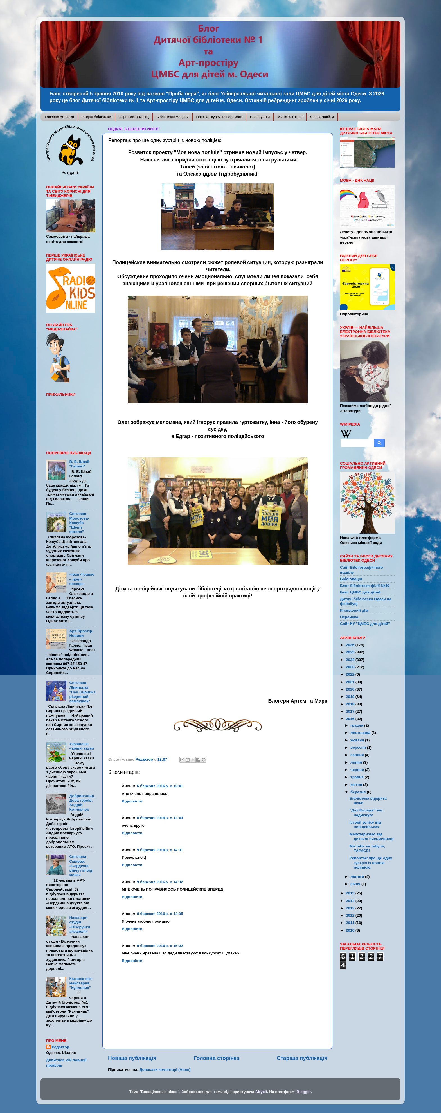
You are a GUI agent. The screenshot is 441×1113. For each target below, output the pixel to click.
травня (357, 777)
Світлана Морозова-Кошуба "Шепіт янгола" (79, 523)
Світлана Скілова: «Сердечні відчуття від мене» (80, 866)
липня (356, 762)
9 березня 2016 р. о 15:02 (160, 946)
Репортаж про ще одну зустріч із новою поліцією (371, 862)
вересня (358, 747)
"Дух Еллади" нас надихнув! (366, 812)
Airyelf (261, 1092)
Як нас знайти (322, 117)
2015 (351, 893)
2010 (351, 930)
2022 (351, 674)
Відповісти (132, 801)
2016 (351, 719)
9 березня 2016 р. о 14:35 (160, 914)
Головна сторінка (59, 117)
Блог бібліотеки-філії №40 (364, 586)
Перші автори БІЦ (134, 117)
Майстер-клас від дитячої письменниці (371, 836)
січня (355, 884)
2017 (351, 711)
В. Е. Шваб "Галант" (79, 464)
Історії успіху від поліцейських (365, 824)
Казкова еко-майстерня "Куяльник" (81, 983)
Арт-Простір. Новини (81, 633)
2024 (351, 660)
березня (358, 792)
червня (357, 770)
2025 (351, 652)
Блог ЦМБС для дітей (360, 592)
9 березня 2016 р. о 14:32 (160, 882)
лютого (357, 876)
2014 (351, 901)
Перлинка (349, 617)
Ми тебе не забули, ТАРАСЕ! (367, 848)
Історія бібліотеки (96, 117)
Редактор (60, 1047)
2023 (351, 667)
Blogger (304, 1092)
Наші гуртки (260, 117)
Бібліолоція (351, 579)
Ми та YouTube (289, 117)
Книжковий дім (354, 610)
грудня (357, 725)
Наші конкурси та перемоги (219, 117)
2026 (351, 645)
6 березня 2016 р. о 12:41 (160, 786)
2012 (351, 915)
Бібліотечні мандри (172, 117)
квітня (356, 785)
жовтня (357, 740)
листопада (361, 732)
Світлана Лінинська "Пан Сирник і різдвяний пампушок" (82, 692)
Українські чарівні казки (81, 746)
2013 (351, 908)
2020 (351, 689)
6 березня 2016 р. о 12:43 (160, 818)
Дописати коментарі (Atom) (165, 1069)
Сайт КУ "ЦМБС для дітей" (365, 624)
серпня (357, 755)
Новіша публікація (132, 1058)
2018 (351, 704)
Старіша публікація (302, 1058)
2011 (351, 923)
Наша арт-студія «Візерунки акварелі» (79, 925)
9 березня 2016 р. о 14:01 (160, 850)
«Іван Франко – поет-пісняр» (81, 579)
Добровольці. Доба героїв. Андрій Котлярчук (82, 803)
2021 (351, 682)
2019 (351, 696)
